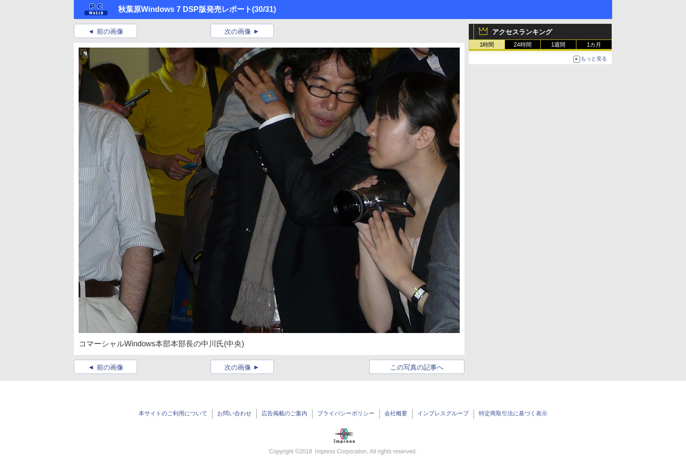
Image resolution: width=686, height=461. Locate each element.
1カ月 (594, 44)
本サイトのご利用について (173, 413)
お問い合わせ (234, 413)
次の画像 (237, 31)
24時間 (522, 44)
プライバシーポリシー (345, 413)
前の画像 (110, 31)
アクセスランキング (522, 32)
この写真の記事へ (417, 367)
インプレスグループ (443, 413)
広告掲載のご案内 (284, 413)
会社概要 (395, 413)
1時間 (487, 44)
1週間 (558, 44)
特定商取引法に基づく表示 (513, 413)
